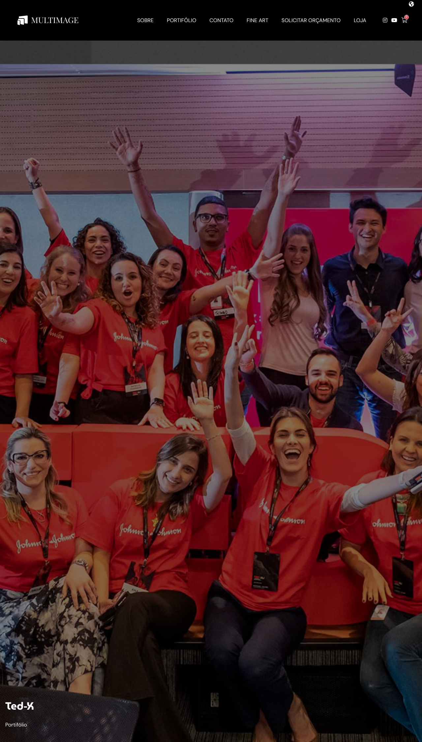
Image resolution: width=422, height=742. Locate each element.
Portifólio (16, 724)
